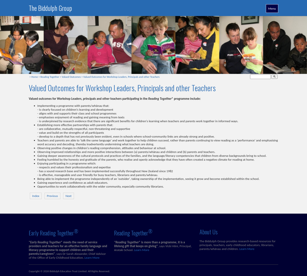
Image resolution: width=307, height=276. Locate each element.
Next (68, 196)
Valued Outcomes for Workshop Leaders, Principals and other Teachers (121, 76)
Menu (272, 8)
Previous (52, 196)
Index (35, 196)
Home (34, 76)
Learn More (92, 258)
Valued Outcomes (71, 76)
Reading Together (50, 76)
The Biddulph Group (50, 8)
